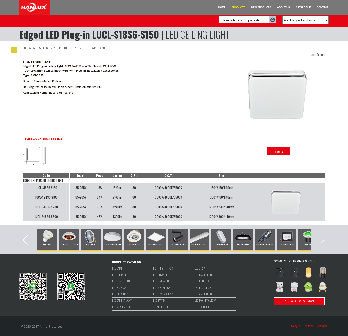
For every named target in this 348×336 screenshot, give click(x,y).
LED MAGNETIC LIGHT (205, 300)
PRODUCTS (238, 7)
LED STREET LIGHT (162, 288)
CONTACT (322, 7)
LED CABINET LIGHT (122, 300)
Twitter (308, 325)
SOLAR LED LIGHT (162, 307)
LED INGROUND (120, 294)
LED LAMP (117, 268)
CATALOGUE (303, 7)
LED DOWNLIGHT (162, 275)
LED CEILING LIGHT (121, 275)
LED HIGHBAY (119, 288)
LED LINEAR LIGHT (162, 281)
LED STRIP (200, 268)
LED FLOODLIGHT (203, 288)
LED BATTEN (159, 300)
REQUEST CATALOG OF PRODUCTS (299, 301)
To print (321, 54)
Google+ (296, 325)
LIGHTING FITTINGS (163, 268)
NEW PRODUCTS (261, 7)
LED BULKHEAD (202, 281)
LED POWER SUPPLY (163, 294)
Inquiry (278, 151)
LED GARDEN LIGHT (204, 307)
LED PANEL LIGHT (203, 275)
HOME (221, 7)
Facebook (321, 325)
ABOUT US (283, 7)
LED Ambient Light (205, 294)
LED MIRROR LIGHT (122, 307)
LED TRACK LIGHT (121, 281)
